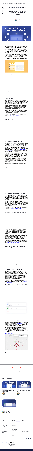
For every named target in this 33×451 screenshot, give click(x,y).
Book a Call (23, 424)
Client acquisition (4, 435)
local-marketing (12, 7)
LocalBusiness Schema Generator (25, 428)
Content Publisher (4, 425)
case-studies (4, 389)
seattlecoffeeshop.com (23, 149)
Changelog (13, 435)
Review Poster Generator (25, 430)
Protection (3, 424)
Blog (12, 428)
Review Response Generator (26, 431)
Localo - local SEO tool (19, 323)
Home (3, 3)
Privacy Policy (9, 449)
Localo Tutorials (14, 434)
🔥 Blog (5, 3)
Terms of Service (4, 449)
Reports (3, 427)
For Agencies (16, 421)
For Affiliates (14, 425)
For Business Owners (15, 424)
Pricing (23, 421)
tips (17, 389)
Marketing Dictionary (15, 431)
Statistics (3, 432)
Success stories (14, 430)
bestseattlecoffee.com (8, 150)
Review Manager (4, 426)
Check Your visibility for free (9, 333)
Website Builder (4, 431)
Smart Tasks (4, 430)
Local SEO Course (14, 429)
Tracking (3, 421)
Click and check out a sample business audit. (18, 94)
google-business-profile (20, 7)
